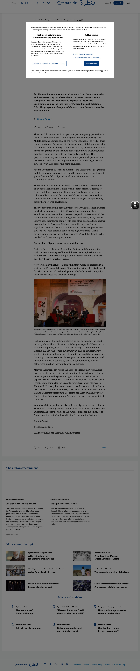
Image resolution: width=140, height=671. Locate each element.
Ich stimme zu (91, 63)
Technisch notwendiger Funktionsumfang (49, 63)
